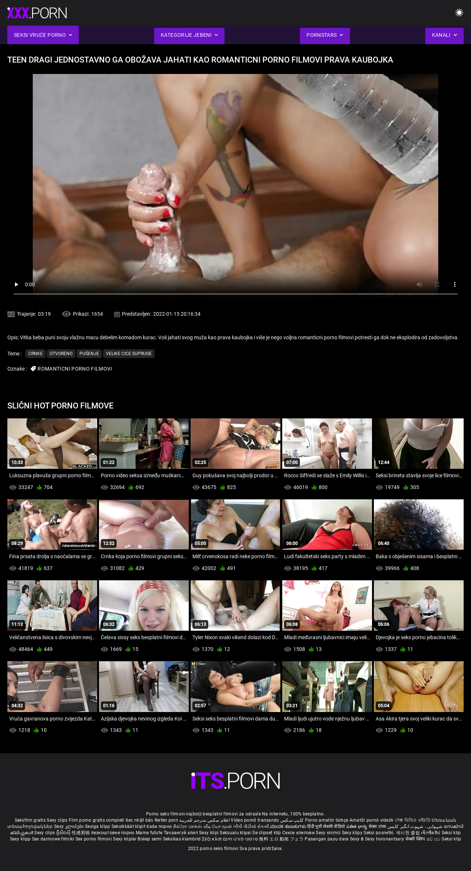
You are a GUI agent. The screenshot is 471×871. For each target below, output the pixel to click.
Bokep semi (150, 839)
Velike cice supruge (129, 353)
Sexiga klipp (98, 826)
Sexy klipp (21, 839)
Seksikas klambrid (182, 839)
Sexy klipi (209, 832)
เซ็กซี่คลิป (431, 832)
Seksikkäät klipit (128, 826)
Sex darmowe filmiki (53, 839)
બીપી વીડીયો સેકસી (251, 826)
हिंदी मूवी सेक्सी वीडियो (326, 826)
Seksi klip (451, 832)
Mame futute (149, 832)
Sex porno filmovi (93, 839)
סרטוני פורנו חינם (240, 839)
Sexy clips (57, 820)
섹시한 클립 (408, 832)
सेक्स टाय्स (378, 826)
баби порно (159, 826)
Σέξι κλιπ (212, 839)
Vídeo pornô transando (255, 820)
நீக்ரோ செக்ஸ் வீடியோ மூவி (202, 826)
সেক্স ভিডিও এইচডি (413, 820)
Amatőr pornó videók (372, 820)
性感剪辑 (81, 832)
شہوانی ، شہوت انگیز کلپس (415, 826)
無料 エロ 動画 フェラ (281, 839)
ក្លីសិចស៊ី (64, 832)
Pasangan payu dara (327, 839)
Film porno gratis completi (96, 820)
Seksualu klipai (236, 832)
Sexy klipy (353, 832)
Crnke (35, 353)
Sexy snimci (329, 832)
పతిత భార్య (357, 826)
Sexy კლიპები (69, 826)
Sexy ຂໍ (357, 839)
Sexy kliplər (125, 839)
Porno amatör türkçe (326, 820)
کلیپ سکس (292, 820)
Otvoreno (61, 353)
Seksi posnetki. (380, 832)
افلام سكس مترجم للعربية (204, 820)
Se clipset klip (267, 832)
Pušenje (89, 353)
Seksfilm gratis (30, 820)
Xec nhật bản (139, 820)
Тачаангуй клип (181, 832)
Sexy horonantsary (385, 839)
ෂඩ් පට (434, 839)
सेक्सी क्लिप (416, 839)
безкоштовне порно (113, 832)
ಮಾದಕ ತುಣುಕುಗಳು (288, 826)
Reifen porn (166, 820)
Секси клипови (299, 832)
